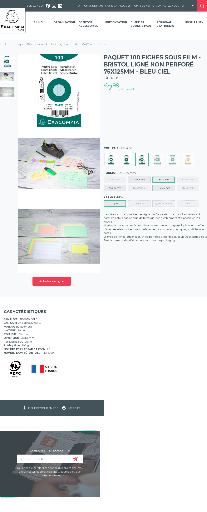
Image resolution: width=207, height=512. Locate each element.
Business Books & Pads (141, 24)
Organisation (64, 22)
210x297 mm (188, 188)
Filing (38, 22)
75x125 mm (163, 179)
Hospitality (194, 22)
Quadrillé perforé (163, 203)
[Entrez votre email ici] (50, 459)
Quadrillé (139, 203)
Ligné (115, 203)
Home (8, 44)
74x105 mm (139, 179)
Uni (188, 203)
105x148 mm (115, 188)
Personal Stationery (165, 24)
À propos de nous (90, 5)
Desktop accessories (88, 24)
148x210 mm (163, 188)
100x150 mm (188, 179)
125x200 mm (139, 188)
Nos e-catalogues (118, 5)
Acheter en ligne (51, 281)
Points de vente (143, 5)
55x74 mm (114, 179)
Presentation (116, 22)
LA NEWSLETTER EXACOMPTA (50, 450)
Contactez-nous (167, 5)
